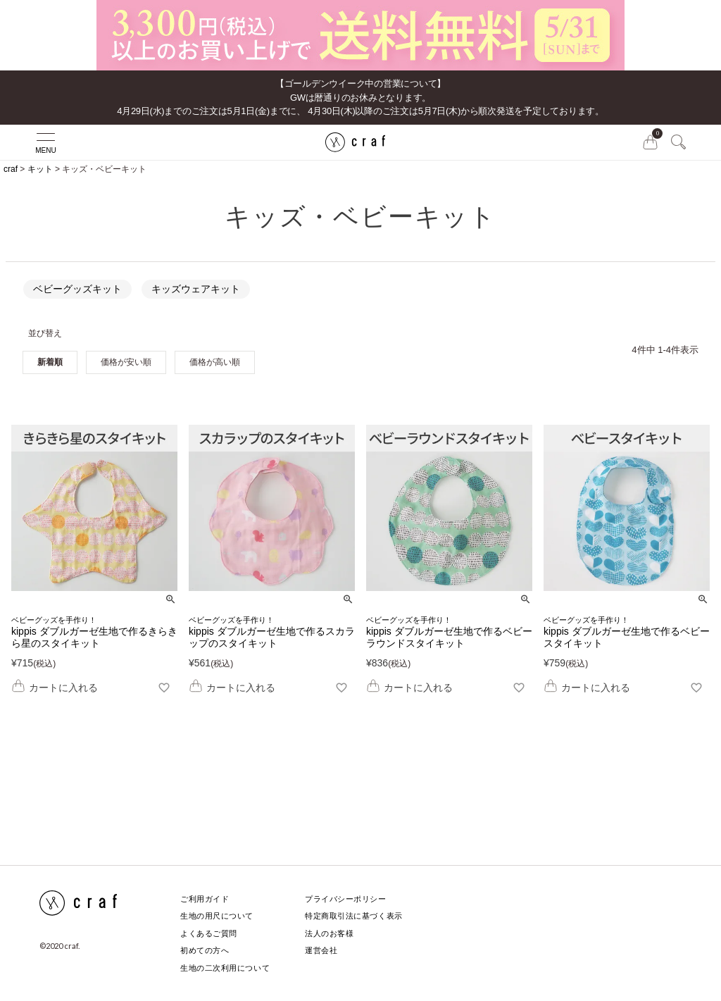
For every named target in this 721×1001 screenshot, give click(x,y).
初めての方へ (204, 950)
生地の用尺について (216, 916)
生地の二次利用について (225, 968)
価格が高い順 (214, 362)
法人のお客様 (329, 933)
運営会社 (321, 950)
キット (40, 169)
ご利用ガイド (204, 899)
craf (11, 169)
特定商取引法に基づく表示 (354, 916)
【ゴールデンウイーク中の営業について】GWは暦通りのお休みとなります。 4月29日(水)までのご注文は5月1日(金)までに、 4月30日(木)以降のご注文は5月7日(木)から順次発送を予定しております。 (360, 97)
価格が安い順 (126, 362)
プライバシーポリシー (346, 899)
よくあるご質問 (208, 933)
